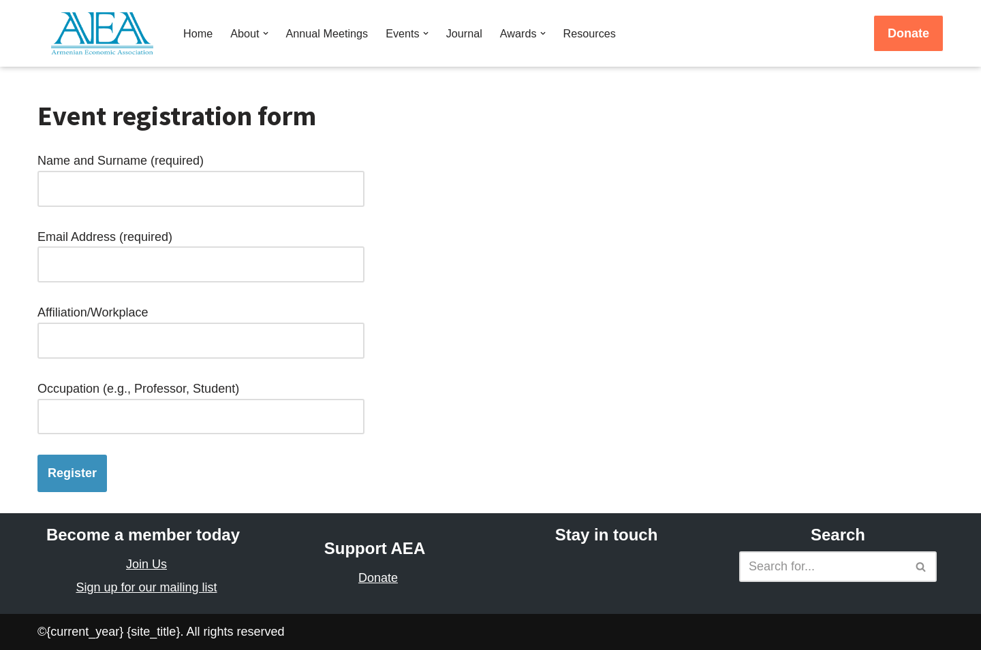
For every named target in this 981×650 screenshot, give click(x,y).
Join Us (146, 564)
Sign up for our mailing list (146, 587)
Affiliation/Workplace (200, 326)
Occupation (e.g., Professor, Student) (200, 402)
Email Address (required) (200, 251)
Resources (589, 33)
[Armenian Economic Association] (105, 33)
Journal (464, 33)
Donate (908, 33)
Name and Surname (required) (200, 174)
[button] (265, 33)
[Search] (822, 566)
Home (198, 33)
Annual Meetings (327, 33)
